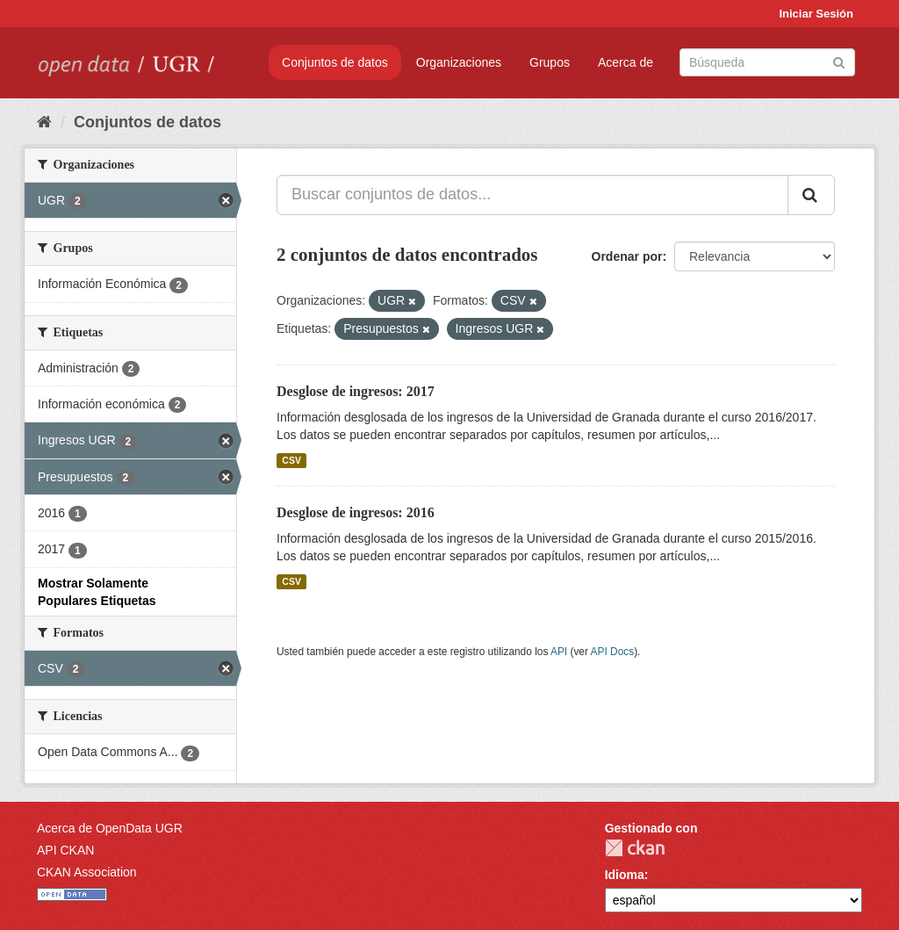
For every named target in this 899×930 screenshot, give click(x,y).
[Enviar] (838, 61)
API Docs (613, 651)
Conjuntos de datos (335, 62)
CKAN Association (87, 872)
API (558, 651)
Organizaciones (458, 62)
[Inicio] (44, 122)
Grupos (549, 62)
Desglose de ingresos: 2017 (356, 391)
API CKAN (65, 850)
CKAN (635, 848)
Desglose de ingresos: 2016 (356, 512)
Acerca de (625, 62)
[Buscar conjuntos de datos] (767, 62)
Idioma (624, 875)
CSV (291, 460)
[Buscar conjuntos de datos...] (532, 195)
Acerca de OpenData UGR (110, 828)
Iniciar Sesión (816, 13)
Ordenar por (627, 256)
